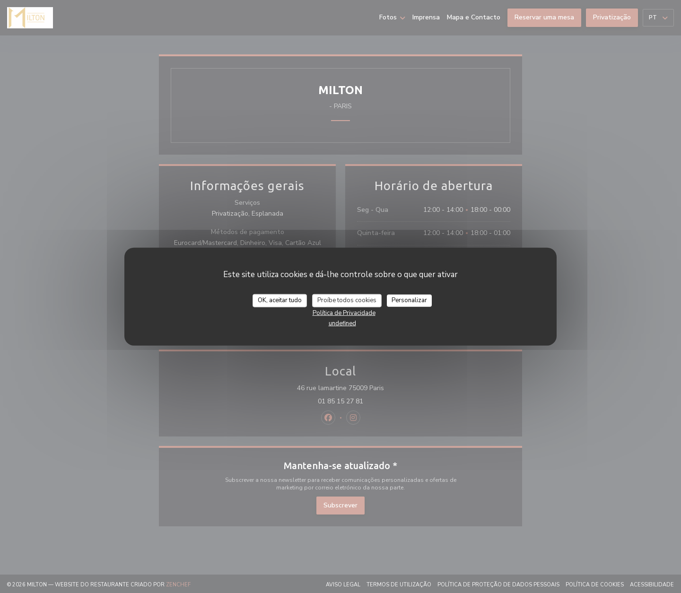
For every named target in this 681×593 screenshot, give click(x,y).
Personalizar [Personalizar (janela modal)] (409, 300)
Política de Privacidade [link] (344, 312)
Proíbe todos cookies (346, 300)
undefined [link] (342, 323)
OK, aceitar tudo (280, 300)
